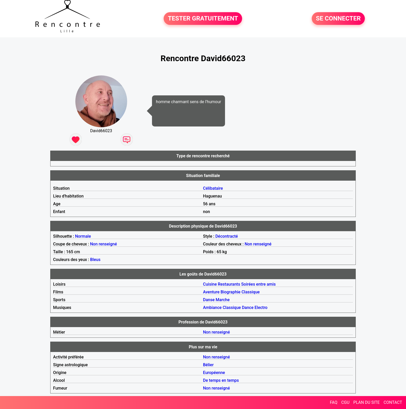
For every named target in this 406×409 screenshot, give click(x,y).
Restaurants (229, 284)
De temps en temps (221, 380)
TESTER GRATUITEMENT (203, 18)
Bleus (95, 259)
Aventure (211, 292)
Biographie (231, 292)
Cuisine (210, 284)
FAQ (333, 402)
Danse (209, 299)
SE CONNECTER (338, 18)
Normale (83, 236)
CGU (345, 402)
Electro (261, 307)
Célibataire (213, 188)
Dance (247, 307)
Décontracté (226, 236)
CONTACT (392, 402)
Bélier (208, 364)
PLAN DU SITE (366, 402)
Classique (251, 292)
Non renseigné (103, 244)
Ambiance (212, 307)
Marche (223, 299)
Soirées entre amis (258, 284)
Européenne (214, 372)
